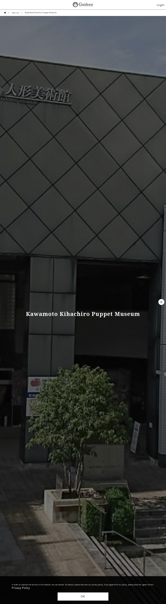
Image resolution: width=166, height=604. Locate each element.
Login (160, 4)
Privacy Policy (21, 588)
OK (83, 596)
